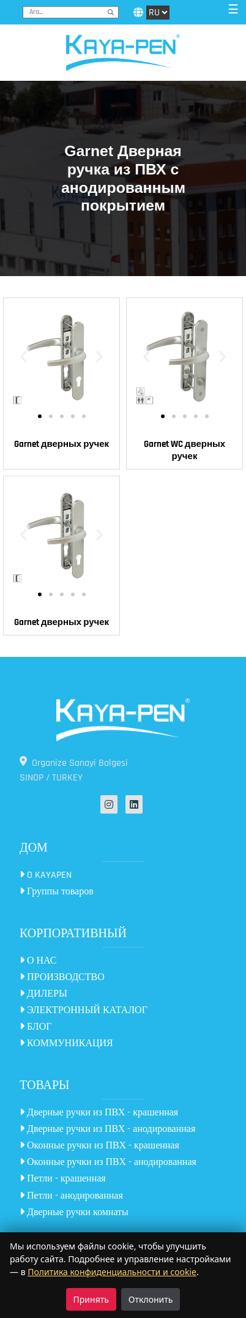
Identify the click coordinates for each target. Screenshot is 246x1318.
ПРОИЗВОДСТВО (62, 977)
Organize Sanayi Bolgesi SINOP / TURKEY (74, 770)
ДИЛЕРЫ (43, 993)
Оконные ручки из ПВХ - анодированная (108, 1162)
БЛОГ (35, 1026)
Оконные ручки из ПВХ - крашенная (99, 1145)
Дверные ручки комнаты (74, 1212)
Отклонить (151, 1299)
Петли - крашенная (63, 1178)
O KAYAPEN (46, 875)
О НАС (38, 960)
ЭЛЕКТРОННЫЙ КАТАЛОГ (83, 1010)
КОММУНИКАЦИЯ (66, 1043)
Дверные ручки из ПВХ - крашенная (99, 1112)
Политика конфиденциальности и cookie (112, 1272)
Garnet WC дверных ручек (184, 450)
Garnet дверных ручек (61, 444)
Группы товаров (57, 891)
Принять (91, 1299)
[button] (23, 356)
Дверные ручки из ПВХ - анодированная (107, 1129)
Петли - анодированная (71, 1195)
